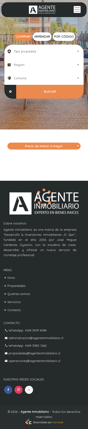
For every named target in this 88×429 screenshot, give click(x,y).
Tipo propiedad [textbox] (25, 51)
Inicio (9, 277)
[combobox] (43, 51)
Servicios (12, 302)
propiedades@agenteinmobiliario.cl (34, 353)
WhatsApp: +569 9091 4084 (27, 330)
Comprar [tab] (22, 36)
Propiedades (14, 286)
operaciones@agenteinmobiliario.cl (34, 361)
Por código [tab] (64, 36)
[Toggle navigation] (77, 9)
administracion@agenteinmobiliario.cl (35, 338)
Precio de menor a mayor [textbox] (44, 146)
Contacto (12, 310)
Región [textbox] (19, 65)
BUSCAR (50, 91)
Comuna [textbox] (20, 78)
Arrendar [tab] (42, 36)
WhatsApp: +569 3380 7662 (27, 345)
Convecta (57, 422)
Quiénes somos (16, 294)
